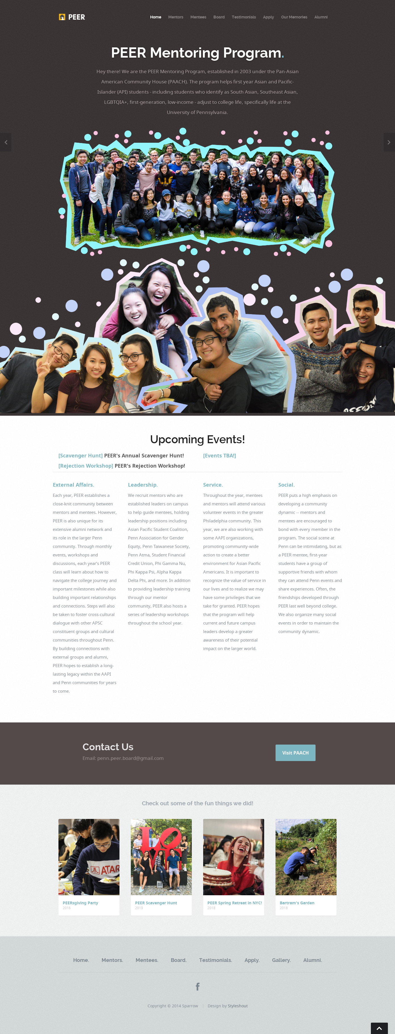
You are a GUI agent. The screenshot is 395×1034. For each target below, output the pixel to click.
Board (219, 17)
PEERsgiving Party (80, 902)
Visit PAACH (295, 753)
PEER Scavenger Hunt (156, 902)
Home (155, 17)
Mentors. (112, 960)
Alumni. (312, 960)
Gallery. (281, 960)
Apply (268, 17)
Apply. (252, 960)
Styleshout (238, 1005)
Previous (5, 142)
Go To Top (379, 1028)
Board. (179, 960)
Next (389, 142)
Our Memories (294, 17)
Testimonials (244, 17)
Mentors (175, 17)
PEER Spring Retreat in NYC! (234, 902)
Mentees (198, 17)
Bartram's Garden (297, 902)
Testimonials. (215, 960)
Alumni (321, 17)
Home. (81, 960)
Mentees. (147, 960)
